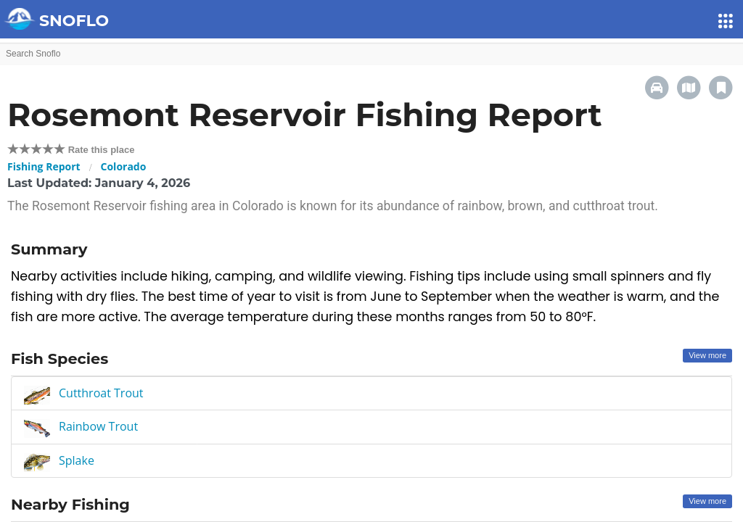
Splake (76, 460)
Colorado (124, 166)
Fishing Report (44, 166)
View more (707, 355)
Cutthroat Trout (101, 393)
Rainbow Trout (98, 426)
